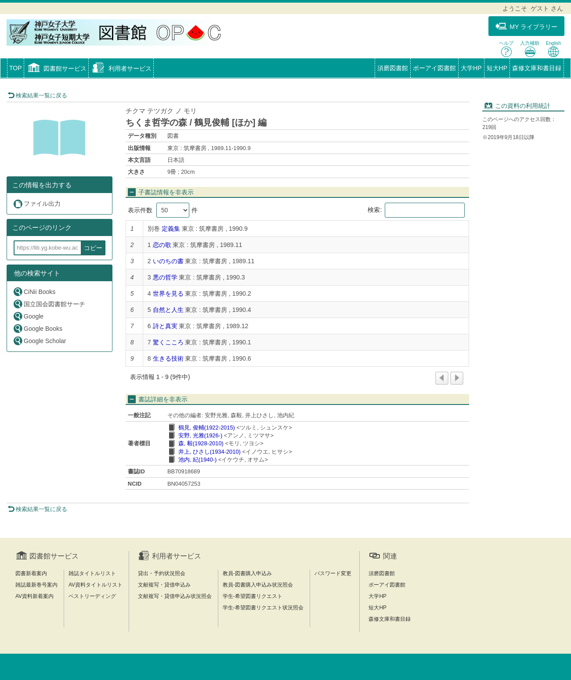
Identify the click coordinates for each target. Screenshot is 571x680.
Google (28, 316)
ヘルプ (506, 48)
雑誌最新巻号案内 (36, 585)
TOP (15, 68)
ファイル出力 (37, 203)
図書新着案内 (31, 573)
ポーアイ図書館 (434, 68)
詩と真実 (165, 325)
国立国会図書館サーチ (49, 303)
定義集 (171, 228)
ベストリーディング (92, 596)
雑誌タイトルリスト (92, 573)
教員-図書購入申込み (247, 573)
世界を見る (168, 293)
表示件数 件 (163, 210)
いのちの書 (168, 261)
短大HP (497, 68)
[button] (56, 68)
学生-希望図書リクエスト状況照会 (263, 608)
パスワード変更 (332, 573)
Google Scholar (39, 340)
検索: (416, 210)
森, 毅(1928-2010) (201, 443)
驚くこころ (168, 342)
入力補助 (529, 48)
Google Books (37, 328)
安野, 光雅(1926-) (200, 435)
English (553, 48)
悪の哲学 (165, 277)
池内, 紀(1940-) (197, 459)
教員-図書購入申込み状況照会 (258, 585)
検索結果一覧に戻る (37, 95)
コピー (93, 247)
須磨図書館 (392, 68)
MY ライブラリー (526, 26)
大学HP (471, 68)
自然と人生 (168, 309)
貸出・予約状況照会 (161, 573)
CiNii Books (34, 291)
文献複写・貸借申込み (164, 585)
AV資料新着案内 (34, 596)
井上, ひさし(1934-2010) (209, 451)
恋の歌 (162, 244)
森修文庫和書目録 (536, 68)
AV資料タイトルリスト (96, 585)
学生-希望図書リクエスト (252, 596)
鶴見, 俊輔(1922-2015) (206, 427)
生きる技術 (168, 358)
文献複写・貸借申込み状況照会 (175, 596)
